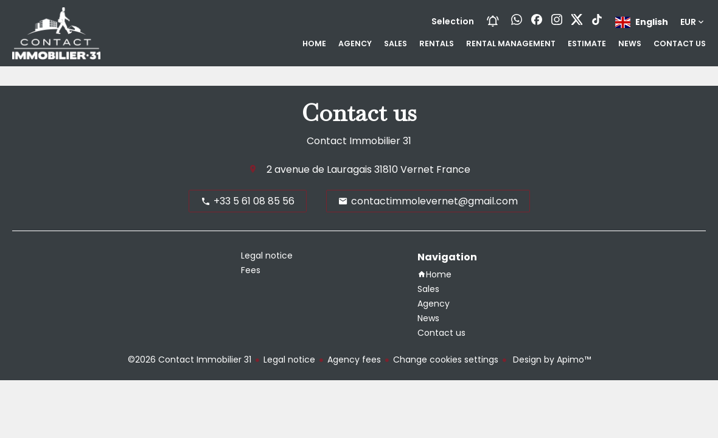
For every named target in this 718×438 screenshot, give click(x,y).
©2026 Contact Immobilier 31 (189, 359)
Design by (551, 359)
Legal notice (289, 359)
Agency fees (354, 359)
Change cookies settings (445, 359)
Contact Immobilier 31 (359, 141)
